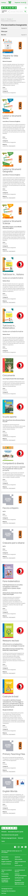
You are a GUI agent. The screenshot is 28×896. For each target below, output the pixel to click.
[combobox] (17, 11)
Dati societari (4, 857)
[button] (5, 11)
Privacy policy (5, 874)
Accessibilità (18, 880)
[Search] (25, 11)
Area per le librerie (6, 864)
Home (2, 19)
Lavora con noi (18, 865)
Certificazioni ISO (19, 878)
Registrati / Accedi (19, 2)
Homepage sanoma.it (6, 888)
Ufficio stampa (18, 859)
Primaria (9, 19)
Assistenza (17, 857)
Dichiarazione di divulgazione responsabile (5, 880)
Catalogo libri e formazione (8, 891)
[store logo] (9, 7)
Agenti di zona (5, 859)
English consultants (6, 861)
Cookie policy (4, 876)
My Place (3, 893)
